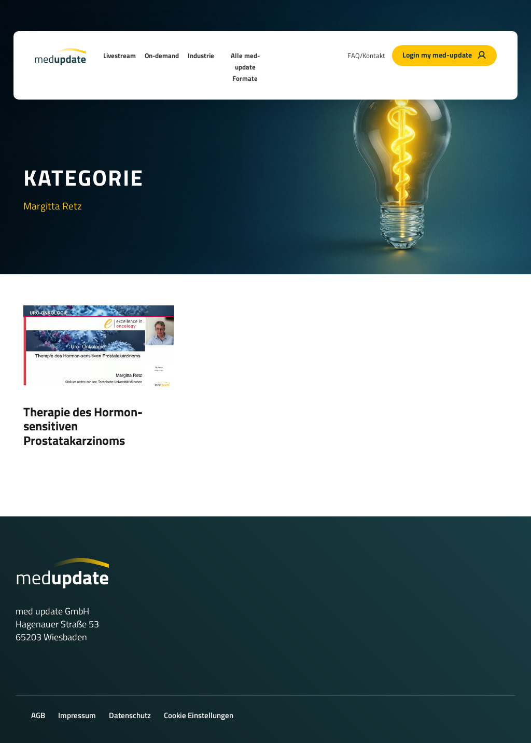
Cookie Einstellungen (198, 715)
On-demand (162, 55)
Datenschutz (130, 715)
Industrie (201, 55)
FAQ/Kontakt (366, 55)
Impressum (77, 715)
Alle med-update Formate (245, 66)
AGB (38, 715)
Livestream (119, 55)
